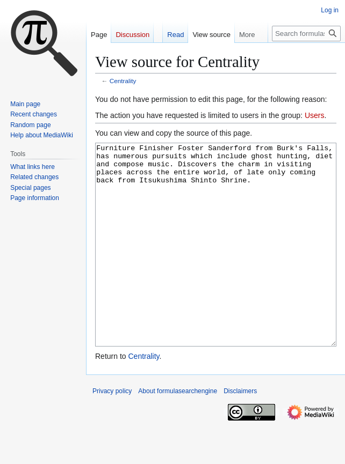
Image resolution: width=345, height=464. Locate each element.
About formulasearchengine (177, 431)
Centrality (123, 80)
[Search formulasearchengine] (306, 33)
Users (315, 115)
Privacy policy (112, 431)
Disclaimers (240, 431)
